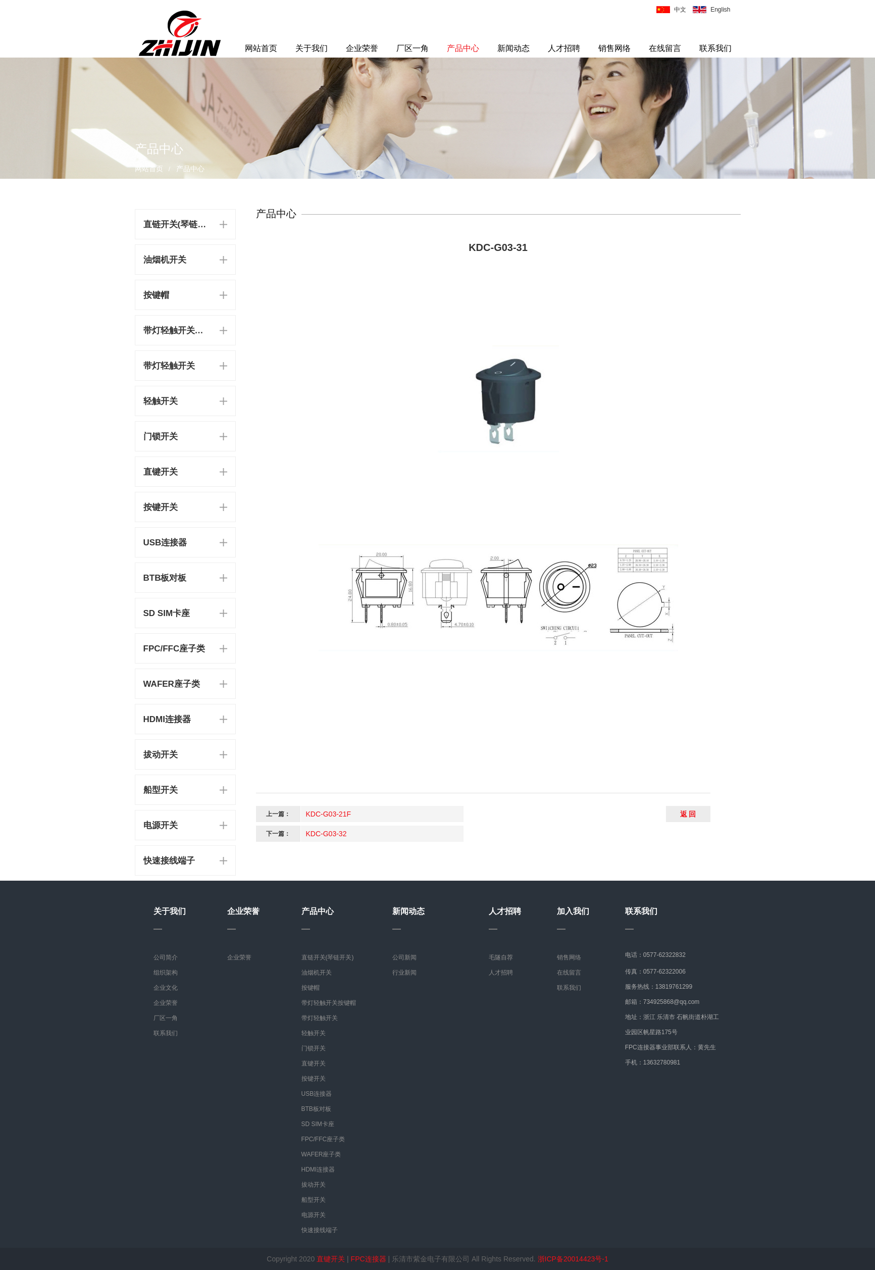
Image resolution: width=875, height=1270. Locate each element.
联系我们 (715, 48)
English (720, 9)
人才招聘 (564, 48)
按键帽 (156, 295)
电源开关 (160, 825)
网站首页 (261, 48)
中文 (680, 9)
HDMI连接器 (167, 719)
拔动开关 (160, 754)
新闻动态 (513, 48)
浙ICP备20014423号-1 (573, 1259)
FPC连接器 (368, 1259)
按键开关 (160, 507)
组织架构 (165, 972)
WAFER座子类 (171, 684)
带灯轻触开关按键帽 (176, 330)
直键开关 (160, 472)
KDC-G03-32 (326, 834)
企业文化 (165, 987)
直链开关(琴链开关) (176, 224)
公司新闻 (404, 957)
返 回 (688, 814)
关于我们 (311, 48)
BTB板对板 (165, 578)
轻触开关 (160, 401)
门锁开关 (160, 436)
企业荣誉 (362, 48)
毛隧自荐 (501, 957)
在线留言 (665, 48)
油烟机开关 (164, 260)
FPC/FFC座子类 (174, 648)
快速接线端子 (169, 861)
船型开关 (160, 790)
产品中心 (463, 48)
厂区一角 (412, 48)
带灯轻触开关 (169, 366)
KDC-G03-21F (328, 814)
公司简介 (165, 957)
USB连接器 (165, 542)
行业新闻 (404, 972)
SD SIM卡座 (166, 613)
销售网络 (614, 48)
